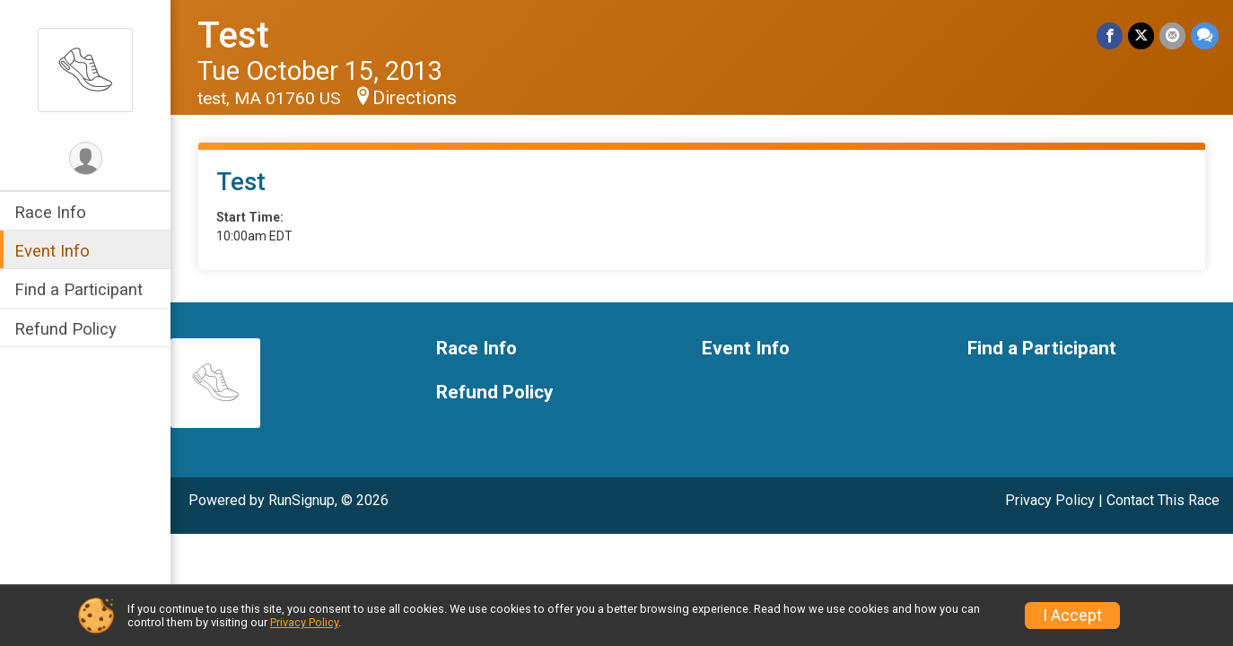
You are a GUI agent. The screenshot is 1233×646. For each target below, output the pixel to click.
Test (233, 35)
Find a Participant (78, 289)
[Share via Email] (1172, 35)
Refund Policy (65, 328)
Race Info (50, 212)
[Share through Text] (1205, 35)
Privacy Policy (1050, 500)
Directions (414, 98)
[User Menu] (85, 158)
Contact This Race (1163, 500)
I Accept (1072, 615)
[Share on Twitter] (1141, 35)
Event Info (52, 250)
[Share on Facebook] (1110, 35)
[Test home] (85, 69)
